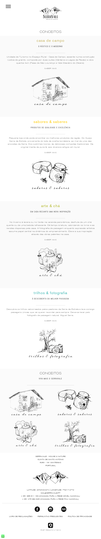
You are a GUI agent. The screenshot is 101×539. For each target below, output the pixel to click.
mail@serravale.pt (50, 493)
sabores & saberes (50, 122)
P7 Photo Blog (67, 535)
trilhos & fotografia (50, 293)
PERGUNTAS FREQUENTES (50, 516)
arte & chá (50, 206)
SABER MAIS (50, 68)
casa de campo (50, 41)
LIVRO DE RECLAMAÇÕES (20, 516)
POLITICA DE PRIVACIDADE (80, 516)
